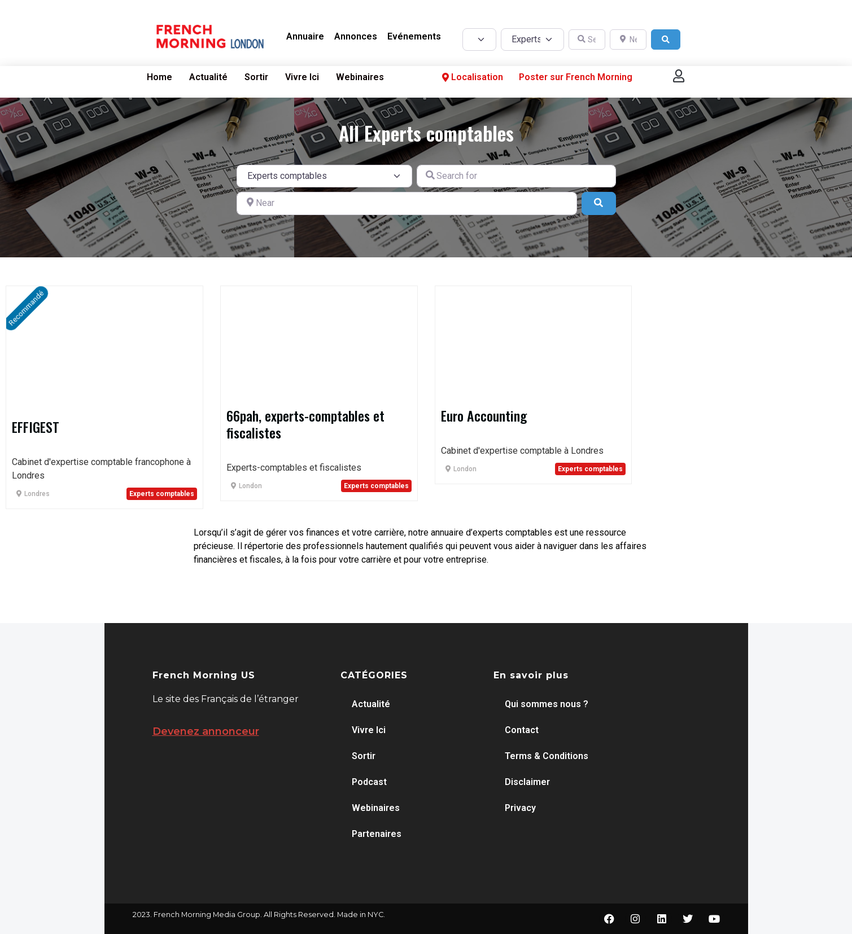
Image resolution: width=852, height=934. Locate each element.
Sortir (256, 77)
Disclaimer (527, 782)
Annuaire (305, 36)
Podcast (369, 782)
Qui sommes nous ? (546, 704)
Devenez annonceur (205, 731)
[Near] (407, 203)
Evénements (414, 36)
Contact (522, 730)
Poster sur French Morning (575, 77)
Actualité (208, 77)
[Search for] (516, 176)
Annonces (355, 36)
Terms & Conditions (546, 756)
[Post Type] (479, 39)
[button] (678, 76)
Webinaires (360, 77)
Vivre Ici (302, 77)
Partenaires (376, 833)
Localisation (471, 77)
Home (159, 77)
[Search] (665, 39)
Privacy (520, 808)
